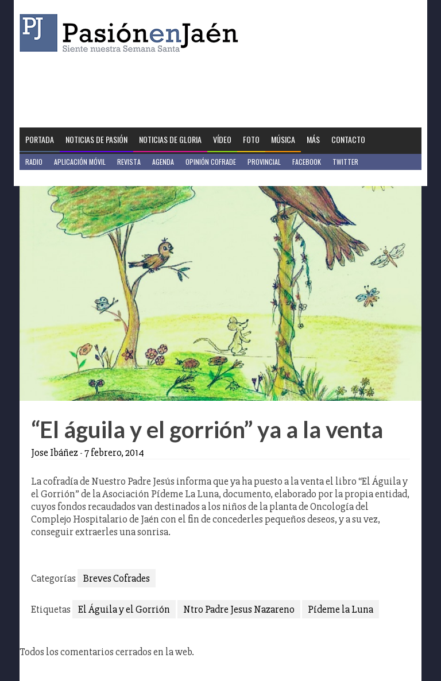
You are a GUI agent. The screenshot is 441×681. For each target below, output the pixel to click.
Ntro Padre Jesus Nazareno (239, 609)
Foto (251, 139)
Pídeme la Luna (340, 609)
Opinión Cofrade (210, 162)
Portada (39, 139)
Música (283, 139)
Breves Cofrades (116, 578)
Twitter (345, 162)
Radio (33, 162)
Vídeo (222, 139)
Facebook (306, 162)
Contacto (348, 139)
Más (313, 139)
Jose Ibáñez (54, 452)
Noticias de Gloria (170, 139)
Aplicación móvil (80, 162)
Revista (129, 162)
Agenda (163, 162)
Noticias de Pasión (96, 139)
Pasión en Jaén (132, 33)
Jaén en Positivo (50, 178)
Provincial (264, 162)
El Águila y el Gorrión (124, 609)
